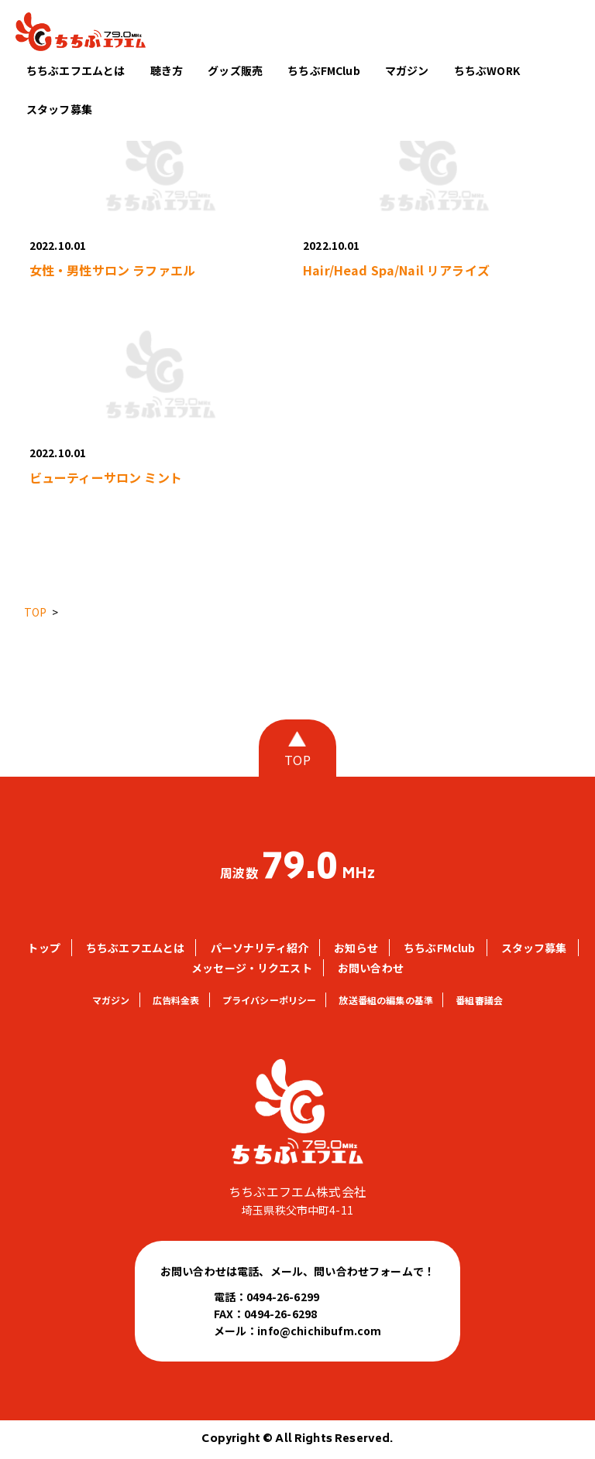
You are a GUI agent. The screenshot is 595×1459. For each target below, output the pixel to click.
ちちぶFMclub (439, 947)
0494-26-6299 (282, 1296)
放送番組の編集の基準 (386, 999)
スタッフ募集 (59, 109)
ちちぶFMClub (323, 70)
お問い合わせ (371, 968)
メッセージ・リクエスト (251, 968)
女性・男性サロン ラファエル (112, 270)
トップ (43, 947)
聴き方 (166, 70)
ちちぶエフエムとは (75, 70)
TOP (297, 759)
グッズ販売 (235, 70)
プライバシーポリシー (269, 999)
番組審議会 (479, 999)
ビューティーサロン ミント (105, 477)
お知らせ (356, 947)
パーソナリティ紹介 (259, 947)
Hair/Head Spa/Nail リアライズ (396, 270)
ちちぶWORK (487, 70)
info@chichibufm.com (319, 1330)
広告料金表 (176, 999)
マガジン (407, 70)
